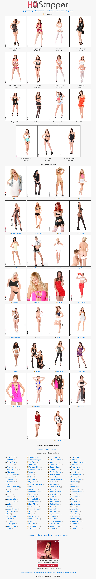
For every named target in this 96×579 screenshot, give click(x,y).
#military (47, 449)
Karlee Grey (32, 489)
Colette (10, 519)
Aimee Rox (11, 482)
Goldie (52, 528)
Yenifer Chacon (55, 472)
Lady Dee (16, 268)
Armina (10, 459)
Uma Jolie (53, 477)
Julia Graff (11, 457)
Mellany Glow (33, 519)
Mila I (30, 487)
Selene (31, 477)
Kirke (9, 506)
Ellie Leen (53, 516)
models (42, 11)
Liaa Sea (10, 464)
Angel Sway (75, 519)
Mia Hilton (38, 268)
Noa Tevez (54, 489)
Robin (73, 499)
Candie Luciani (34, 469)
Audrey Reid (33, 499)
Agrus (38, 337)
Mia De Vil (81, 406)
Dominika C (81, 337)
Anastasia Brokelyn (35, 484)
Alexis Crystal (76, 479)
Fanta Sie (10, 496)
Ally (8, 514)
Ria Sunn (74, 496)
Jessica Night (55, 494)
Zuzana (74, 523)
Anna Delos (75, 526)
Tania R (74, 487)
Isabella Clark (76, 528)
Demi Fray (59, 337)
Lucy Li (38, 199)
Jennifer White (33, 501)
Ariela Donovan (16, 233)
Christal (53, 509)
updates (34, 11)
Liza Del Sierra (59, 441)
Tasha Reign (11, 526)
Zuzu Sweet (11, 516)
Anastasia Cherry (16, 337)
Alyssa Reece (55, 514)
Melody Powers (56, 459)
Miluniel (74, 477)
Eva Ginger (32, 516)
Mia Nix (16, 372)
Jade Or (74, 472)
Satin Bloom (16, 406)
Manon (10, 494)
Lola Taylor (75, 457)
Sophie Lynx (54, 526)
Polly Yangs (11, 489)
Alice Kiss (74, 467)
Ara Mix (53, 519)
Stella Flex (11, 462)
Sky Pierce (32, 482)
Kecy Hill (53, 482)
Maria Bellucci (33, 526)
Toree (30, 472)
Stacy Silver (16, 302)
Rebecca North (55, 491)
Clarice (52, 496)
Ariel (59, 233)
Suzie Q (31, 511)
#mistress (54, 449)
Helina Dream (33, 506)
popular (26, 11)
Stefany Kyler (76, 469)
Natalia (81, 199)
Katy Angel (54, 499)
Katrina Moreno (77, 462)
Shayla (30, 514)
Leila (9, 504)
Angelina (74, 482)
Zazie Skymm (12, 509)
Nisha (9, 484)
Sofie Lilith (32, 464)
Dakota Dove (12, 501)
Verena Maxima (56, 479)
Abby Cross (11, 511)
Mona (16, 199)
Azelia (52, 506)
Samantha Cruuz (34, 491)
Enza (9, 528)
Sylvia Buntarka (13, 469)
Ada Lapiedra (55, 474)
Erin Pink (31, 479)
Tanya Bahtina (55, 521)
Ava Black (74, 501)
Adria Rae (53, 484)
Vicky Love (32, 494)
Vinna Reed (59, 268)
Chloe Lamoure (56, 464)
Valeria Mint (11, 499)
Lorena (59, 302)
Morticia (10, 521)
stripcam (69, 11)
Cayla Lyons (81, 268)
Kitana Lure (54, 469)
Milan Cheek (33, 457)
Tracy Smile (59, 372)
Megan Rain (54, 462)
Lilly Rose (31, 523)
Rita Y (30, 474)
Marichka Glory (34, 467)
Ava (38, 441)
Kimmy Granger (34, 459)
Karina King (54, 504)
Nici (8, 491)
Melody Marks (37, 406)
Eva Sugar (11, 523)
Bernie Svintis (33, 509)
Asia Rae (81, 233)
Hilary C (31, 496)
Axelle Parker (60, 199)
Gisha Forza (54, 501)
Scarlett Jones (76, 474)
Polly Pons (75, 514)
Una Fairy (32, 462)
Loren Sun (75, 494)
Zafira (59, 406)
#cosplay (41, 449)
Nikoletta (10, 472)
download (60, 11)
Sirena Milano (76, 491)
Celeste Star (81, 372)
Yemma (37, 372)
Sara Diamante (81, 302)
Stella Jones (75, 504)
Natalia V (37, 302)
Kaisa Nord (75, 509)
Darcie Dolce (76, 489)
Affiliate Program (68, 572)
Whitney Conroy (38, 233)
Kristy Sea (11, 477)
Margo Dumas (12, 474)
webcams (50, 11)
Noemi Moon (76, 521)
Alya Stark (75, 511)
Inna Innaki (75, 464)
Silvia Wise (32, 504)
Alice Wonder (33, 528)
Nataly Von (54, 511)
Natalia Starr (54, 523)
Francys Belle (55, 487)
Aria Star (10, 467)
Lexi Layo (74, 516)
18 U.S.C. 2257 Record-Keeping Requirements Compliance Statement (41, 572)
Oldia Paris (75, 459)
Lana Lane (54, 457)
